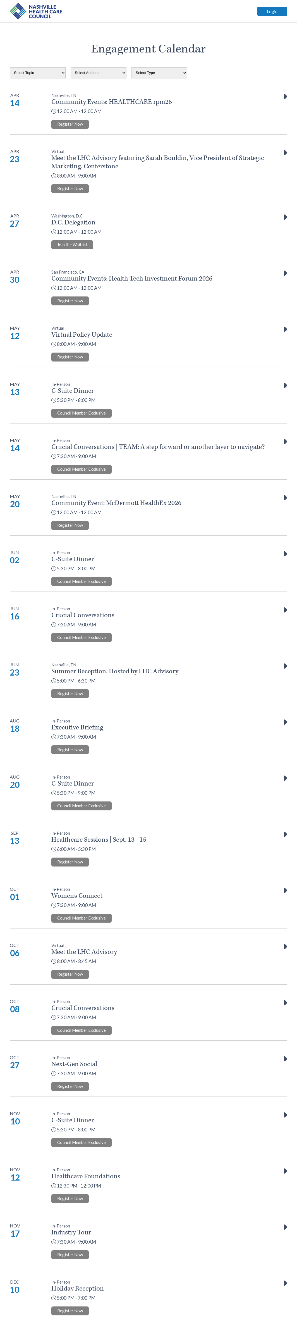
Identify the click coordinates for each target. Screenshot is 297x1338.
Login (272, 11)
